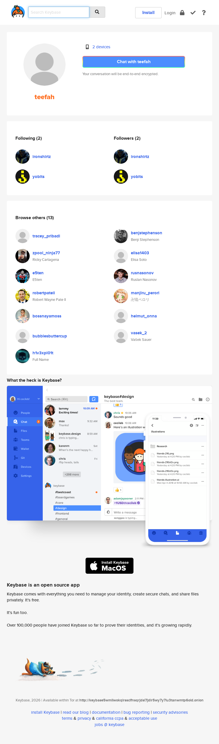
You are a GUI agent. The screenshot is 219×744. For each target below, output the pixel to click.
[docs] (204, 12)
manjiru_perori (145, 293)
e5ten (38, 273)
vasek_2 (139, 333)
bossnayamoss (47, 316)
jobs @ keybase (109, 724)
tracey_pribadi (46, 236)
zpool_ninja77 (46, 253)
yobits (38, 176)
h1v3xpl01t (43, 353)
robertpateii (44, 293)
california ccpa (109, 718)
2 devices (101, 47)
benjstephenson (146, 233)
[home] (18, 10)
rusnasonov (142, 273)
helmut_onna (144, 316)
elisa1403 (140, 253)
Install (148, 12)
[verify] (193, 12)
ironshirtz (42, 156)
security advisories (170, 712)
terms (67, 718)
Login (170, 13)
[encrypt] (182, 12)
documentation (106, 712)
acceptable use (143, 718)
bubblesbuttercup (50, 336)
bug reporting (136, 712)
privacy (84, 718)
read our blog (76, 712)
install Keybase (45, 712)
